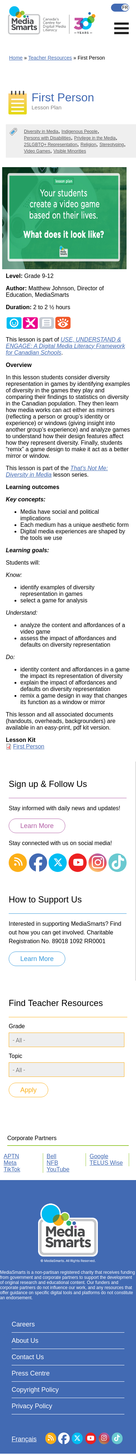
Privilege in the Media (95, 138)
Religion (88, 144)
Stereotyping (111, 144)
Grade (17, 1026)
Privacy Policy (32, 1406)
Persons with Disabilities (47, 138)
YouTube (58, 1169)
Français (120, 8)
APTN (11, 1156)
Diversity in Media (41, 131)
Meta (10, 1163)
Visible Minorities (69, 151)
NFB (52, 1163)
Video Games (37, 151)
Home (15, 58)
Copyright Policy (35, 1389)
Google (99, 1156)
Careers (23, 1324)
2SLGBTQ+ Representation (50, 144)
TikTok (12, 1169)
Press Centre (31, 1373)
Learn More (37, 825)
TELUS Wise (106, 1163)
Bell (52, 1156)
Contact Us (28, 1357)
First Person (28, 746)
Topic (15, 1056)
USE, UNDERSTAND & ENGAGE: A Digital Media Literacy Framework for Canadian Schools (65, 346)
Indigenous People (80, 131)
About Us (25, 1340)
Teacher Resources (50, 58)
